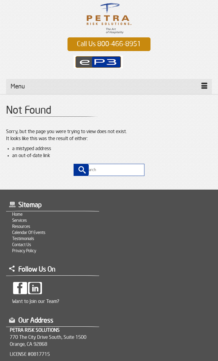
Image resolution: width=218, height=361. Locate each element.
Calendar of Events (28, 233)
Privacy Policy (24, 251)
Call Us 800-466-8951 (109, 44)
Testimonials (23, 239)
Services (19, 220)
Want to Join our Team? (35, 301)
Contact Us (21, 245)
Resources (21, 227)
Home (17, 214)
